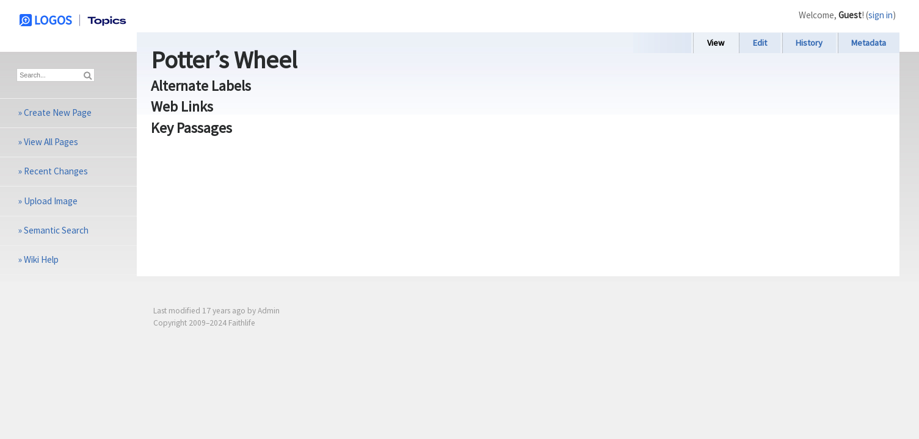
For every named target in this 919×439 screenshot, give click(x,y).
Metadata (868, 42)
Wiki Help (41, 259)
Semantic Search (56, 230)
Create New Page (58, 112)
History (809, 42)
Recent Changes (56, 171)
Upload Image (51, 201)
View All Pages (51, 142)
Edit (760, 42)
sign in (880, 15)
